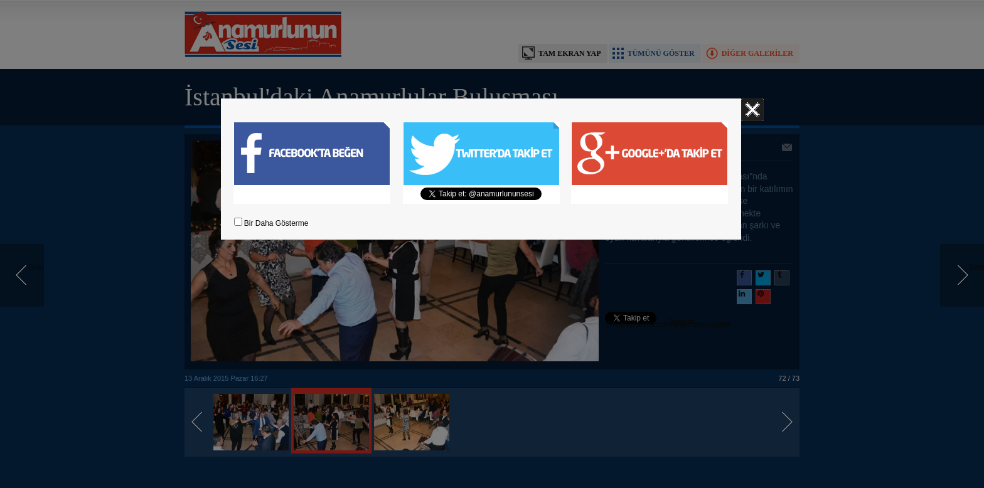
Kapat (752, 109)
